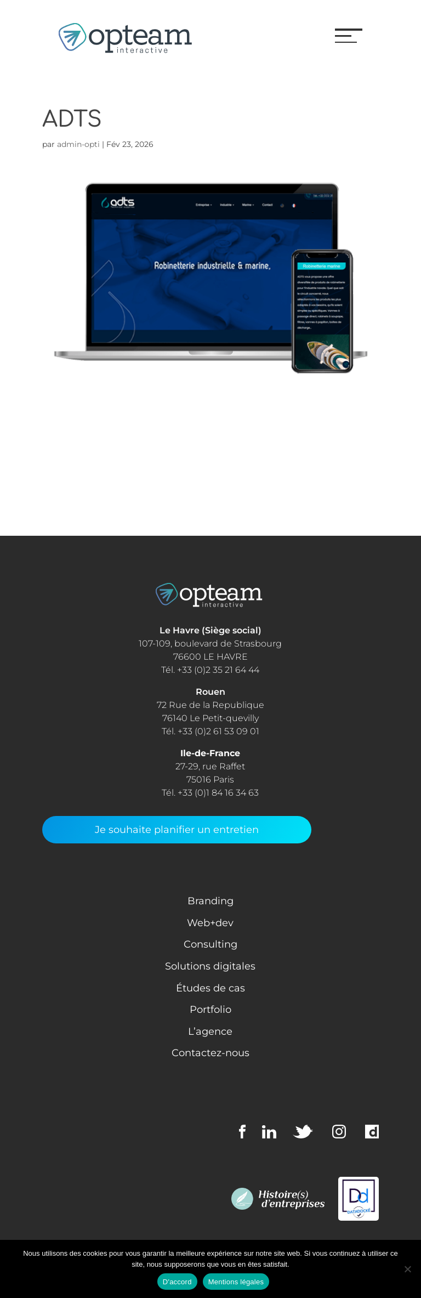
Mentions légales (236, 1282)
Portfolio (210, 1010)
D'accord (177, 1282)
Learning (65, 456)
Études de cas (210, 988)
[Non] (407, 1268)
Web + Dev (70, 494)
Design (60, 436)
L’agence (210, 1031)
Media (57, 475)
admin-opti (78, 144)
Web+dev (210, 923)
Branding (210, 901)
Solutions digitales (210, 966)
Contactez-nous (210, 1053)
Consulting (70, 417)
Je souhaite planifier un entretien (177, 830)
